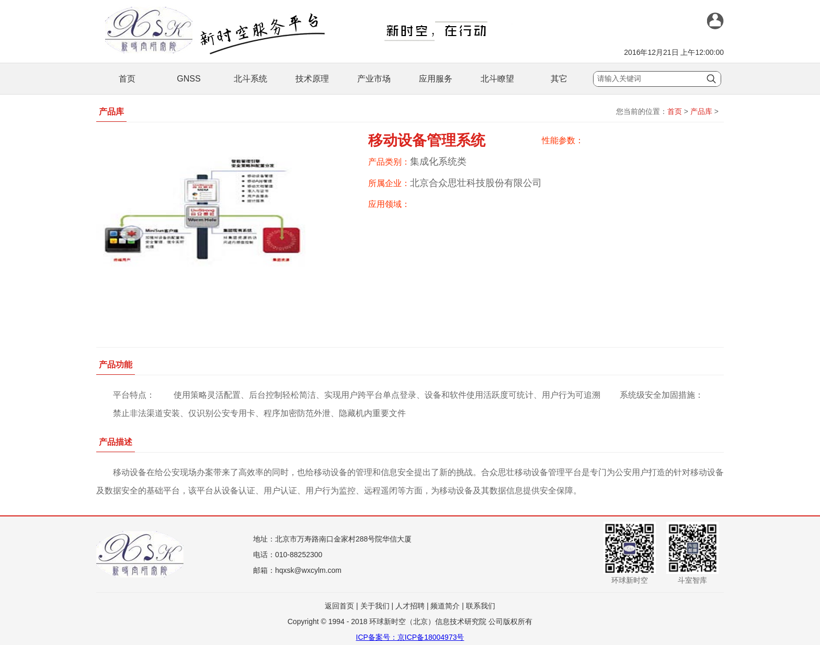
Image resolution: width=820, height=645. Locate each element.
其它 (559, 78)
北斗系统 (250, 78)
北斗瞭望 (497, 78)
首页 (127, 78)
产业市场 (374, 78)
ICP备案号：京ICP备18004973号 (410, 637)
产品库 (701, 111)
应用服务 (435, 78)
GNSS (188, 78)
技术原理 (312, 78)
